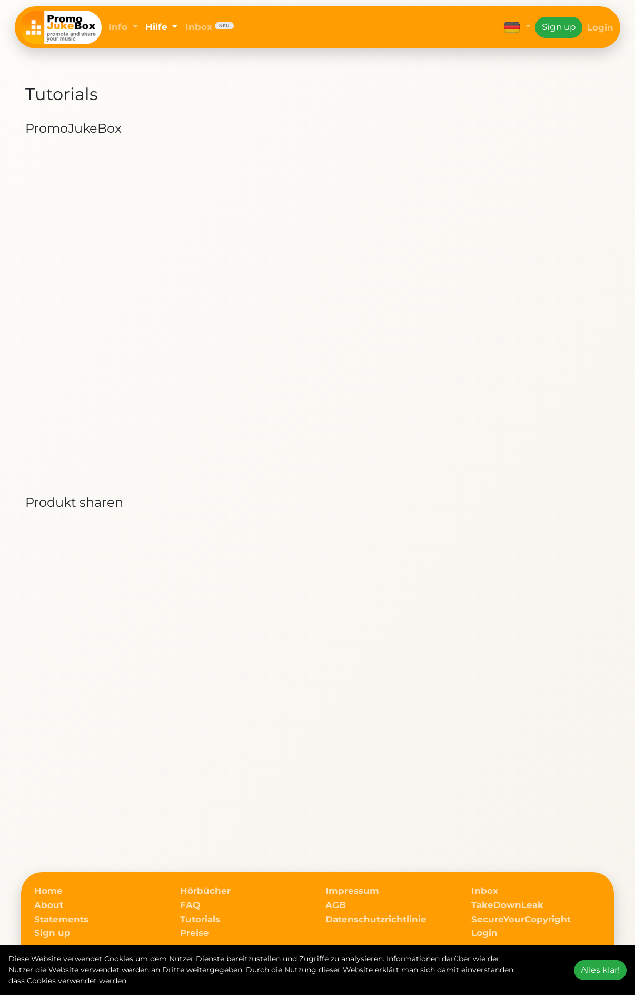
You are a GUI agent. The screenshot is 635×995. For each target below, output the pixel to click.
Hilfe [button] (157, 27)
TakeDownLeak (507, 905)
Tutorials (200, 919)
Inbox (209, 27)
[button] (517, 27)
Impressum (352, 890)
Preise (194, 933)
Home (48, 890)
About (48, 905)
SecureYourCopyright (521, 919)
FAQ (190, 905)
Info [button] (119, 27)
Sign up (559, 27)
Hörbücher (205, 890)
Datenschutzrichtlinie (375, 919)
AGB (335, 905)
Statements (61, 919)
